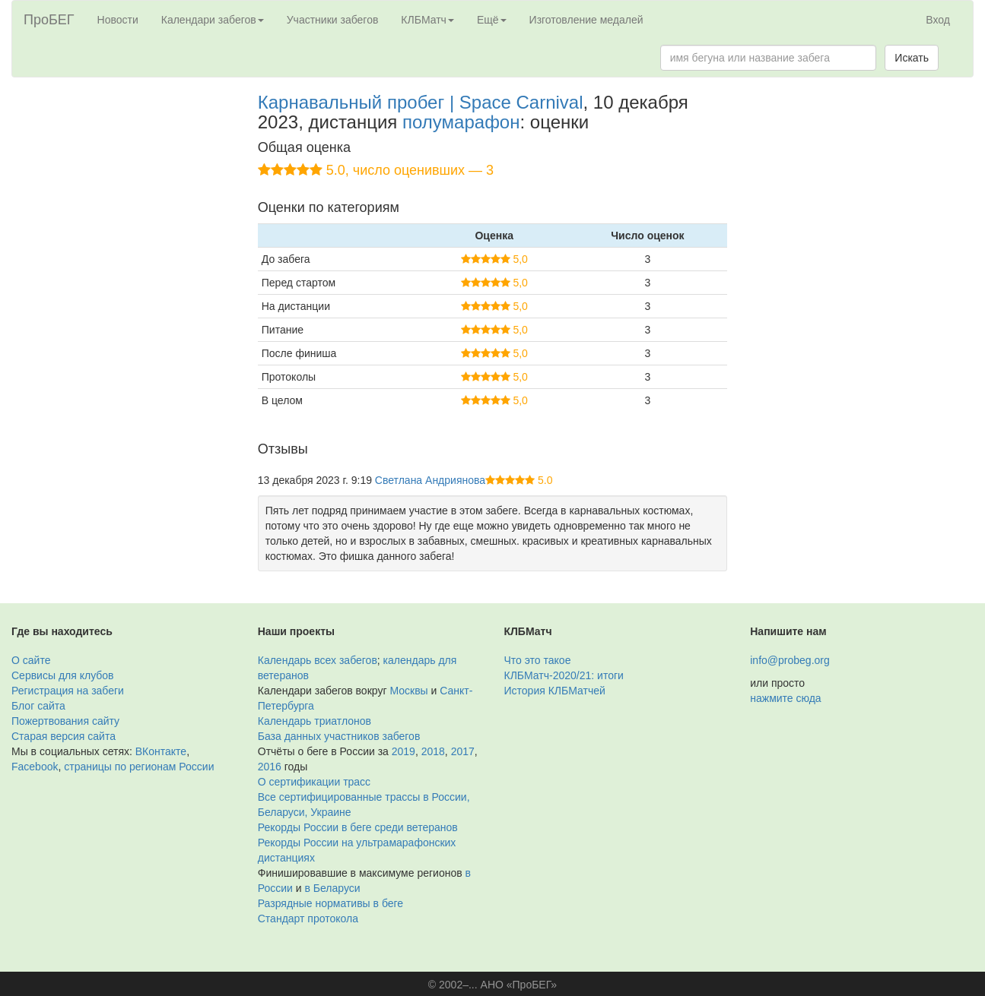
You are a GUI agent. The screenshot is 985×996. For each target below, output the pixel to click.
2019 (403, 751)
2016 (269, 766)
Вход (938, 20)
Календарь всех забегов (317, 660)
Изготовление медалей (586, 20)
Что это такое (537, 660)
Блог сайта (38, 706)
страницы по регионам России (139, 766)
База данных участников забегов (339, 736)
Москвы (408, 691)
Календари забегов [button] (212, 20)
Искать (911, 58)
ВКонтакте (160, 751)
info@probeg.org (790, 660)
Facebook (34, 766)
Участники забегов (333, 20)
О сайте (30, 660)
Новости (117, 20)
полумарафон (461, 122)
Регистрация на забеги (67, 691)
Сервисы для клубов (62, 675)
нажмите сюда (785, 698)
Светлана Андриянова (430, 480)
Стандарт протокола (308, 918)
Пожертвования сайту (65, 721)
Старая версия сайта (63, 736)
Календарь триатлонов (314, 721)
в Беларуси (333, 888)
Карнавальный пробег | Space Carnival (420, 102)
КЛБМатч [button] (427, 20)
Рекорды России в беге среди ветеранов (358, 827)
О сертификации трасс (314, 782)
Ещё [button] (492, 20)
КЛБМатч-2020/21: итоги (564, 675)
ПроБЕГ (49, 19)
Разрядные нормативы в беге (330, 903)
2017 (463, 751)
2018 (433, 751)
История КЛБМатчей (554, 691)
